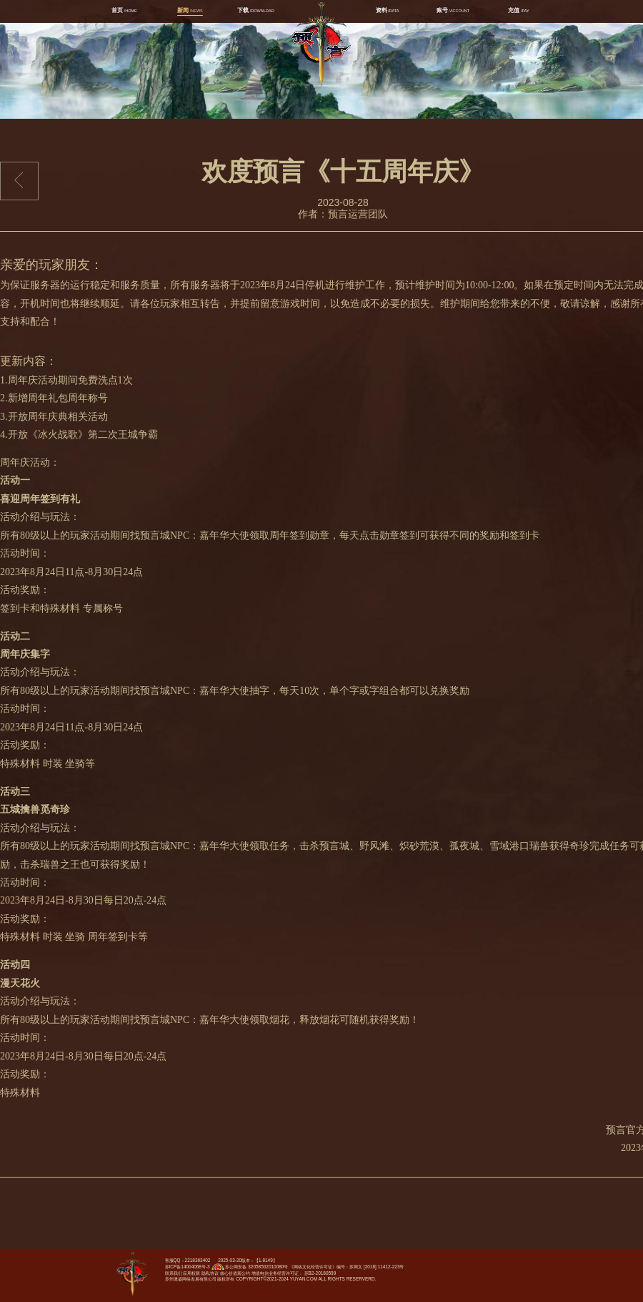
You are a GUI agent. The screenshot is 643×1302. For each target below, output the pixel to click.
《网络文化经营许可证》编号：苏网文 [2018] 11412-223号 (346, 1266)
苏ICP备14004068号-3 (187, 1266)
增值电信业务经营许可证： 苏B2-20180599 (293, 1273)
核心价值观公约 (235, 1273)
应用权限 (191, 1273)
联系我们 (173, 1273)
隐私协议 (210, 1273)
